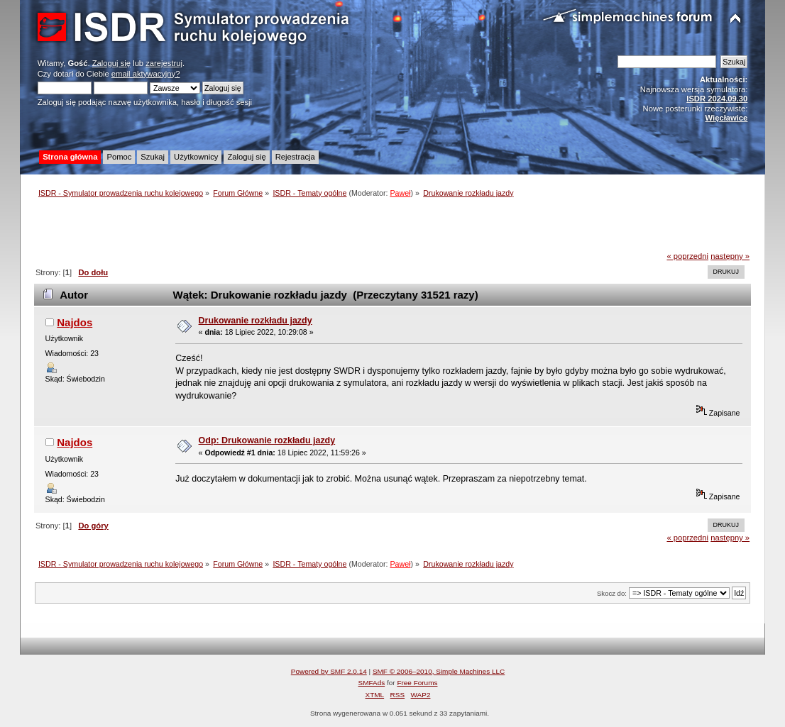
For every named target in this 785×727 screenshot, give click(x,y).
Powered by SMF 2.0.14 (329, 671)
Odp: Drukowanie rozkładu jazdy (267, 440)
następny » (730, 256)
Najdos (74, 322)
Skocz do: (612, 593)
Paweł (400, 193)
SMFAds (371, 683)
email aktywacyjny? (145, 74)
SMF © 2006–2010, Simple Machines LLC (439, 671)
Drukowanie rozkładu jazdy (255, 321)
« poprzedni (687, 256)
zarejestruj (164, 63)
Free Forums (417, 683)
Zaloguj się (111, 63)
